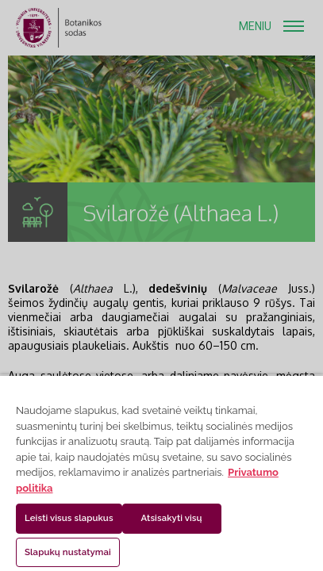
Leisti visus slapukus (69, 517)
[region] (161, 472)
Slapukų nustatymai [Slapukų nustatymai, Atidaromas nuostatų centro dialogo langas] (68, 552)
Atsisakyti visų (171, 517)
